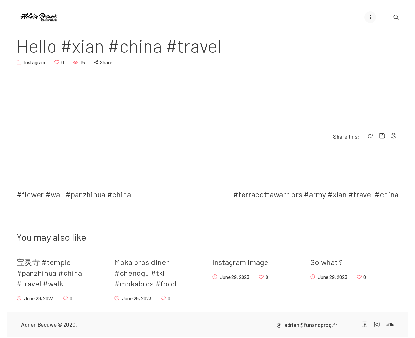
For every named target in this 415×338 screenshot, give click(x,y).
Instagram (34, 62)
